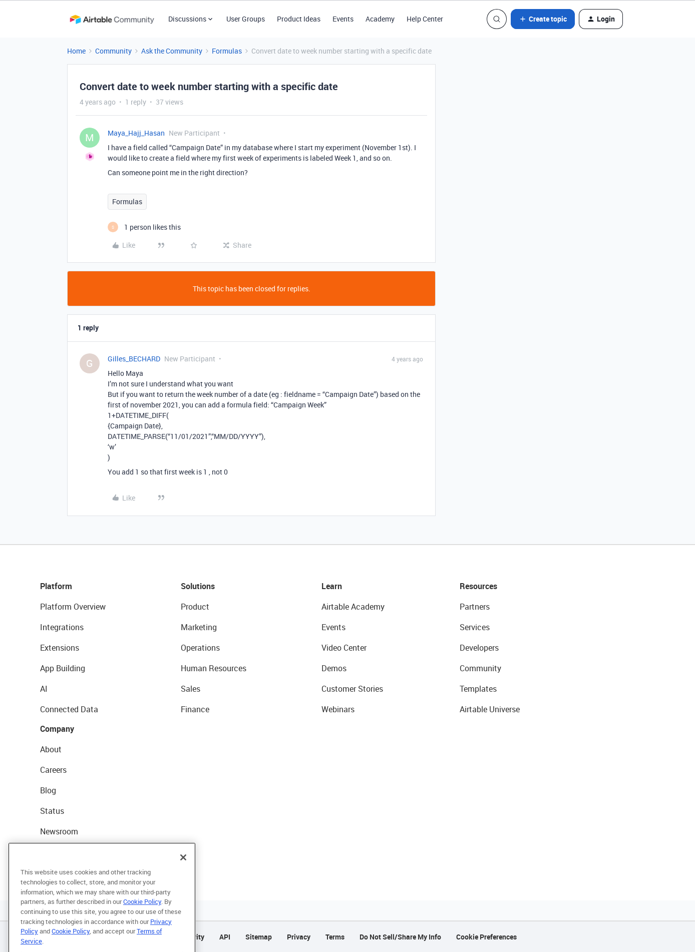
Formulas (227, 51)
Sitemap (258, 936)
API (224, 936)
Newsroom (59, 831)
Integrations (62, 627)
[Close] (183, 870)
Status (52, 810)
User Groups (245, 19)
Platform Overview (73, 606)
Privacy (298, 936)
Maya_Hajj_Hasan (136, 133)
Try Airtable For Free (75, 851)
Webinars (338, 709)
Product (195, 606)
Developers (479, 647)
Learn (331, 586)
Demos (333, 668)
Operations (200, 647)
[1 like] (144, 227)
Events (343, 19)
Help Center (425, 19)
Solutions (198, 586)
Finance (195, 709)
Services (475, 627)
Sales (190, 688)
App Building (62, 668)
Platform (56, 586)
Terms (334, 936)
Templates (478, 688)
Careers (53, 769)
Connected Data (69, 709)
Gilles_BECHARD (134, 358)
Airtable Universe (490, 709)
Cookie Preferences (486, 936)
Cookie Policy (142, 914)
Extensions (59, 647)
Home (76, 51)
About (51, 749)
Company (57, 728)
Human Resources (213, 668)
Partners (475, 606)
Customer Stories (352, 688)
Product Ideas (298, 19)
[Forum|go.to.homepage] (111, 19)
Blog (48, 790)
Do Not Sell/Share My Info (400, 936)
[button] (543, 19)
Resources (478, 586)
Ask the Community (171, 51)
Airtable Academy (353, 606)
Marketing (199, 627)
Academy (380, 19)
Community (113, 51)
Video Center (344, 647)
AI (44, 688)
